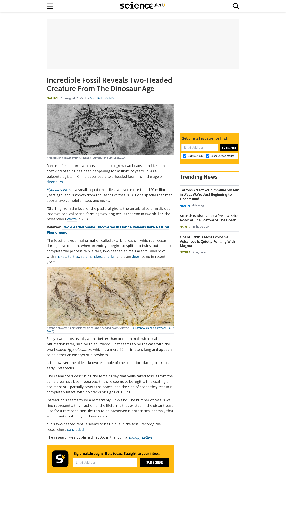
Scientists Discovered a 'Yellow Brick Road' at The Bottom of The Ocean (209, 218)
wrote (72, 219)
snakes (60, 256)
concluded (75, 429)
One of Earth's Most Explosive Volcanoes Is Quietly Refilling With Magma (207, 241)
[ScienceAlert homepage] (143, 6)
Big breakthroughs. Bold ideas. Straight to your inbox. (116, 453)
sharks (109, 256)
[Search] (235, 6)
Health (185, 205)
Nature (53, 98)
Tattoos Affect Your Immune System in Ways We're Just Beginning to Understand (209, 194)
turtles (73, 256)
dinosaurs (55, 181)
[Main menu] (50, 6)
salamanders (91, 256)
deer (135, 256)
